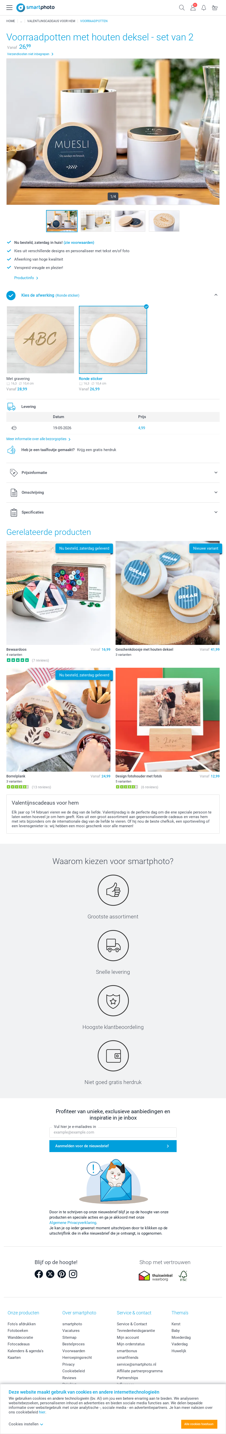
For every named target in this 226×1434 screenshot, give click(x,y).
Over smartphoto (79, 1312)
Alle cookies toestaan (199, 1424)
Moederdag (181, 1337)
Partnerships (127, 1378)
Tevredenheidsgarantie (136, 1330)
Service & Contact (132, 1324)
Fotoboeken (18, 1330)
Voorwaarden (73, 1351)
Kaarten (14, 1357)
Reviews (69, 1378)
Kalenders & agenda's (26, 1351)
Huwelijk (179, 1351)
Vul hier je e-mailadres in (75, 1127)
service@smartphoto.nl (136, 1364)
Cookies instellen (26, 1424)
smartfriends (127, 1357)
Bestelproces (73, 1344)
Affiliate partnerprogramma (140, 1371)
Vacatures (71, 1330)
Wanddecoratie (20, 1337)
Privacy (68, 1364)
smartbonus (127, 1351)
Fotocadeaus (19, 1344)
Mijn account (128, 1337)
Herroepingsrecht (77, 1357)
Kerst (176, 1324)
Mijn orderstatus (131, 1344)
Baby (176, 1330)
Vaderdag (180, 1344)
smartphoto (72, 1324)
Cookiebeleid (73, 1371)
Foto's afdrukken (22, 1324)
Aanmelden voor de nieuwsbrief (82, 1146)
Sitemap (69, 1337)
